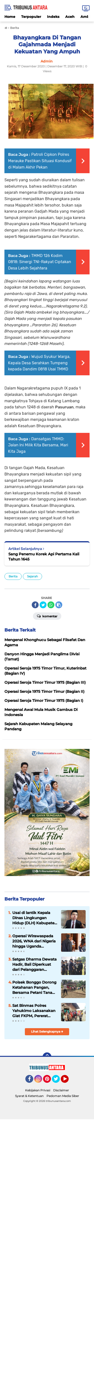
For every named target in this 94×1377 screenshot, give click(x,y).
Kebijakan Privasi (37, 1090)
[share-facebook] (35, 604)
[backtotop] (47, 1056)
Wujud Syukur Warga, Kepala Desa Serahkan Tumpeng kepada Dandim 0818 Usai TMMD (39, 362)
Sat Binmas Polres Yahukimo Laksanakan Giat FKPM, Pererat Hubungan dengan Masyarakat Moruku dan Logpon (33, 1010)
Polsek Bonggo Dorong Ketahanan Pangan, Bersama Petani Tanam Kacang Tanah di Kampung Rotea (34, 987)
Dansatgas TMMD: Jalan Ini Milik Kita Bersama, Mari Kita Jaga (38, 445)
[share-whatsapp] (50, 604)
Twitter (58, 1081)
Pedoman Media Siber (63, 1096)
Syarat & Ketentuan (29, 1096)
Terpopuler (31, 16)
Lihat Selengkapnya (47, 1031)
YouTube (68, 1081)
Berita (13, 576)
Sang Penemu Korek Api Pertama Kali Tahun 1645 (43, 556)
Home (9, 16)
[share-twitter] (43, 604)
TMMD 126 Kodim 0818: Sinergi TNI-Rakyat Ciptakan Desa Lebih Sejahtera (39, 261)
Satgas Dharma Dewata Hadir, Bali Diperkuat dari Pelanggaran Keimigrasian (34, 964)
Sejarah (32, 576)
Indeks (53, 16)
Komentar (47, 615)
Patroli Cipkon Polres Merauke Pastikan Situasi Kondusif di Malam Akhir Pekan (40, 160)
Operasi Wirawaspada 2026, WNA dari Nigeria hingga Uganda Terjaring (34, 941)
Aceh (70, 16)
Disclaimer (61, 1090)
